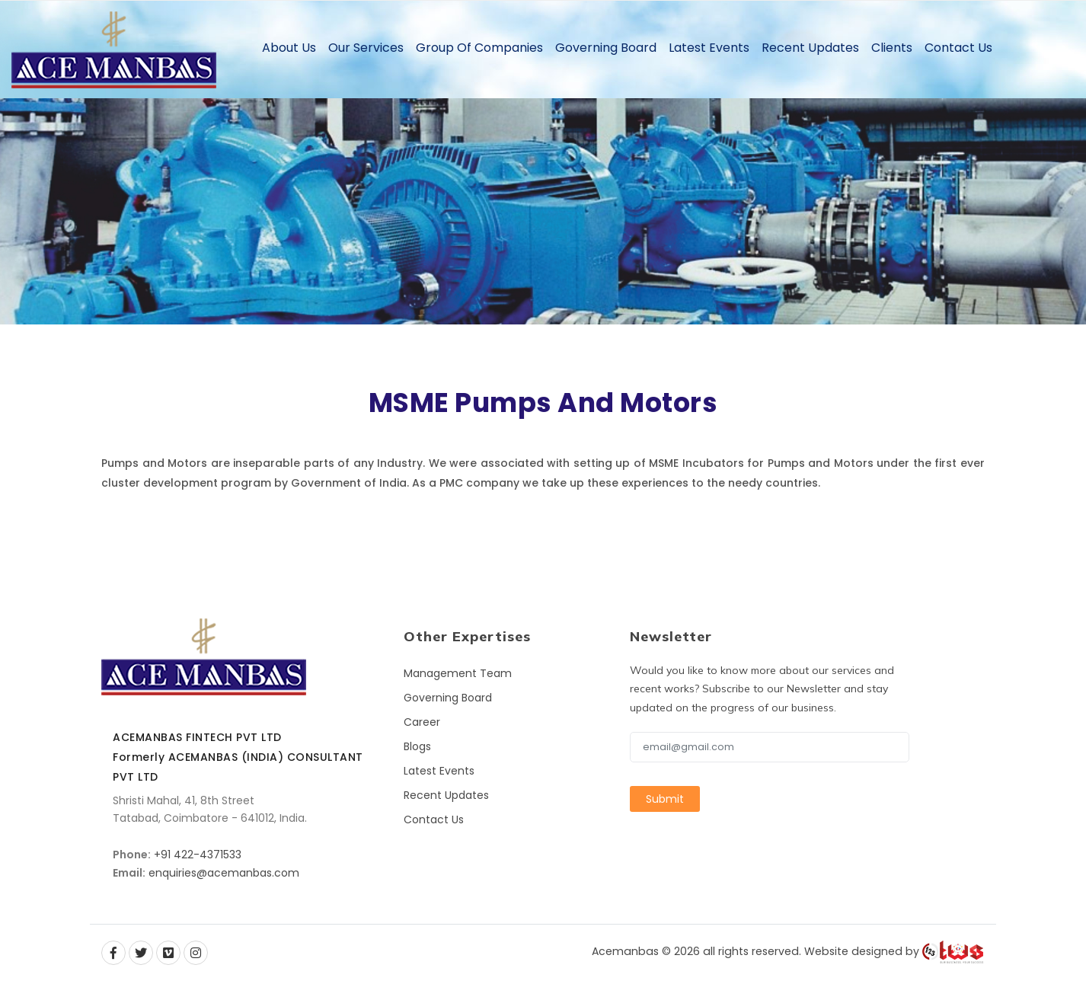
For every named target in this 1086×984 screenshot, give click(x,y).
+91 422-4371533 (197, 854)
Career (422, 722)
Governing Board (605, 47)
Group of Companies (479, 47)
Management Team (458, 673)
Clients (891, 47)
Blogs (417, 746)
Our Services (366, 47)
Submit (665, 799)
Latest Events (709, 47)
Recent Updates (810, 47)
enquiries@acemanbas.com (224, 872)
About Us (289, 47)
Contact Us (958, 47)
